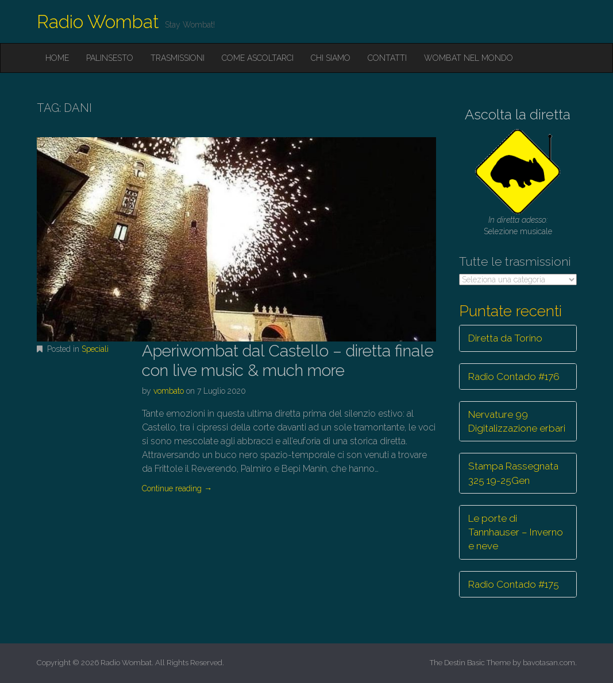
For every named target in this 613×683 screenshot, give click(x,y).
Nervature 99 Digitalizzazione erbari (516, 421)
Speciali (95, 349)
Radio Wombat (98, 21)
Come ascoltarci (258, 58)
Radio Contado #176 (514, 376)
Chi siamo (330, 58)
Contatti (387, 58)
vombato (168, 390)
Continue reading (177, 488)
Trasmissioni (178, 58)
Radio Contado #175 (513, 584)
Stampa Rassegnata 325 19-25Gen (513, 473)
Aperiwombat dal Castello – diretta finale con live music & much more (288, 361)
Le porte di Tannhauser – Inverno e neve (515, 532)
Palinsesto (109, 58)
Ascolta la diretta (517, 114)
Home (57, 58)
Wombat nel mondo (468, 58)
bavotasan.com (549, 662)
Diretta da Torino (505, 338)
